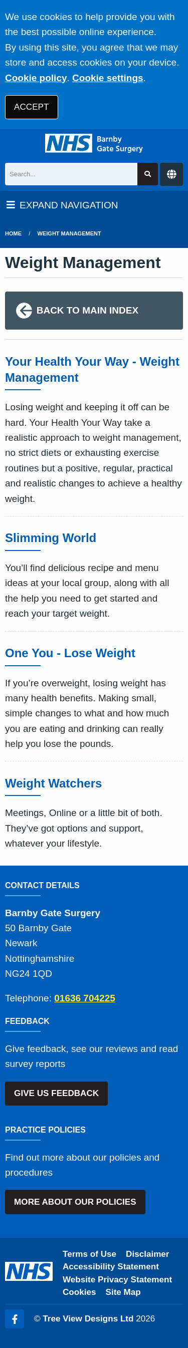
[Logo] (94, 143)
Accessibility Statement (111, 1266)
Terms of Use (89, 1254)
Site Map (123, 1292)
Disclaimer (147, 1254)
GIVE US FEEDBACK (56, 1093)
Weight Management (69, 233)
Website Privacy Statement (117, 1279)
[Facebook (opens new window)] (14, 1318)
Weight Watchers (53, 783)
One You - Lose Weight (70, 653)
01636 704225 (84, 998)
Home (13, 233)
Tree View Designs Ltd (88, 1318)
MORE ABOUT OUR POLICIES (75, 1202)
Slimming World (50, 538)
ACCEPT (31, 107)
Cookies (79, 1292)
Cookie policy (36, 78)
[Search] (71, 174)
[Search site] (147, 174)
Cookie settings (107, 78)
